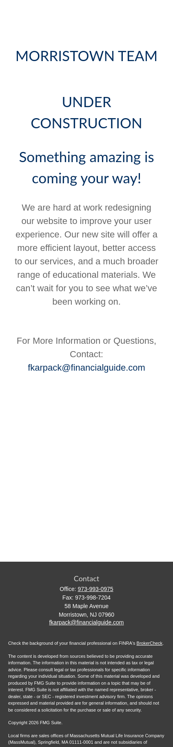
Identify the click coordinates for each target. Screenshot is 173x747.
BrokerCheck (150, 643)
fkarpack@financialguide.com (86, 368)
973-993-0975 (95, 589)
